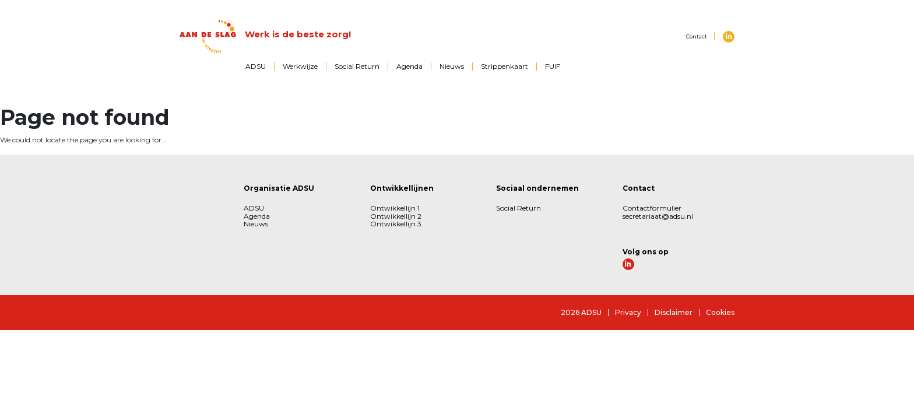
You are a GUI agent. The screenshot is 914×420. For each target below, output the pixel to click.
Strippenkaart (504, 66)
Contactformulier (652, 208)
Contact (696, 36)
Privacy (628, 312)
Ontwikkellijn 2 (395, 216)
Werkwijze (300, 66)
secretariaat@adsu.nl (658, 216)
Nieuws (452, 66)
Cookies (720, 312)
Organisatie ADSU (279, 188)
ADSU (255, 66)
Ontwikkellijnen (402, 188)
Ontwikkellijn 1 (395, 208)
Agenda (409, 66)
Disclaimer (673, 312)
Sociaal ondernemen (537, 188)
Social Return (357, 66)
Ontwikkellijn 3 (395, 223)
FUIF (552, 66)
